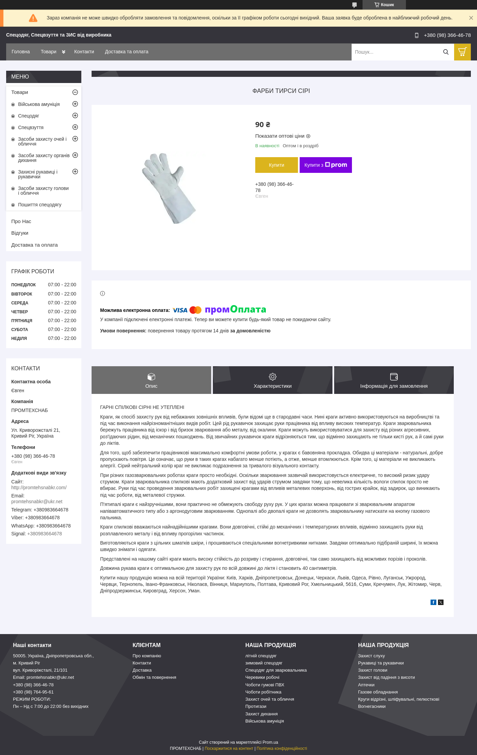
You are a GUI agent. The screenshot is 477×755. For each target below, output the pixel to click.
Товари (48, 51)
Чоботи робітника (263, 692)
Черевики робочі (262, 677)
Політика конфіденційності (282, 748)
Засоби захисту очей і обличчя (42, 141)
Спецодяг (28, 116)
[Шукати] (445, 52)
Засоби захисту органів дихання (44, 158)
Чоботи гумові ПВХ (264, 684)
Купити (276, 165)
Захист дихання (261, 713)
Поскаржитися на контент (229, 748)
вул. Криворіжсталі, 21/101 (40, 670)
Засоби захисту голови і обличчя (43, 191)
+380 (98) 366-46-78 (33, 684)
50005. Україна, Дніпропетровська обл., (53, 655)
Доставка (142, 670)
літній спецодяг (261, 655)
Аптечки (366, 684)
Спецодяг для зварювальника (276, 670)
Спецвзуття (30, 127)
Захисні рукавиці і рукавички (37, 174)
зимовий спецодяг (264, 662)
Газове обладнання (378, 692)
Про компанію (147, 655)
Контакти (84, 51)
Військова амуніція (39, 104)
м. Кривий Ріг (26, 662)
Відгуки (19, 233)
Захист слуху (371, 655)
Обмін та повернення (154, 677)
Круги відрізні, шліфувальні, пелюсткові (398, 699)
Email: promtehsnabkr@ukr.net (43, 677)
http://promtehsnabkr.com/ (39, 487)
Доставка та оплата (126, 51)
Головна (21, 51)
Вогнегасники (372, 706)
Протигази (256, 706)
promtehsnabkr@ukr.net (37, 501)
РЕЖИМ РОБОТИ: (32, 699)
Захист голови (372, 670)
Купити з (325, 165)
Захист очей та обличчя (269, 699)
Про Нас (21, 221)
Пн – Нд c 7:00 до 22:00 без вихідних (50, 706)
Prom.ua (270, 742)
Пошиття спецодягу (40, 204)
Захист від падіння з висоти (386, 677)
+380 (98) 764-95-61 (33, 692)
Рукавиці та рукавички (381, 662)
